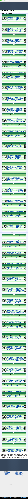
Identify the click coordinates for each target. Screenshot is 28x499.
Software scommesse (7, 472)
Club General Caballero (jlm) (11, 20)
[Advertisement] (14, 5)
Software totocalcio (6, 476)
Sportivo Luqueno (19, 20)
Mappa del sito (20, 497)
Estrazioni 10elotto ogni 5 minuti (19, 473)
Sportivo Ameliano (10, 28)
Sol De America (18, 29)
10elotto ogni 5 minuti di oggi (19, 475)
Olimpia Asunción (10, 19)
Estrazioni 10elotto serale (18, 472)
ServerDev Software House (7, 497)
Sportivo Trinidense (19, 17)
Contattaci (14, 498)
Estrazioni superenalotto (18, 477)
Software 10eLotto (6, 473)
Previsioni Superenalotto (12, 494)
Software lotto (6, 475)
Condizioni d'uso (24, 497)
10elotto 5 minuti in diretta (18, 474)
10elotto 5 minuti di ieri (18, 476)
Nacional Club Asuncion (11, 17)
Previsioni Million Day (12, 495)
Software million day (6, 477)
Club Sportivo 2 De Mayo (11, 50)
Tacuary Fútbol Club (10, 18)
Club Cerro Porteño (10, 42)
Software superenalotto (7, 474)
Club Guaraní (18, 19)
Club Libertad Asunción (20, 18)
